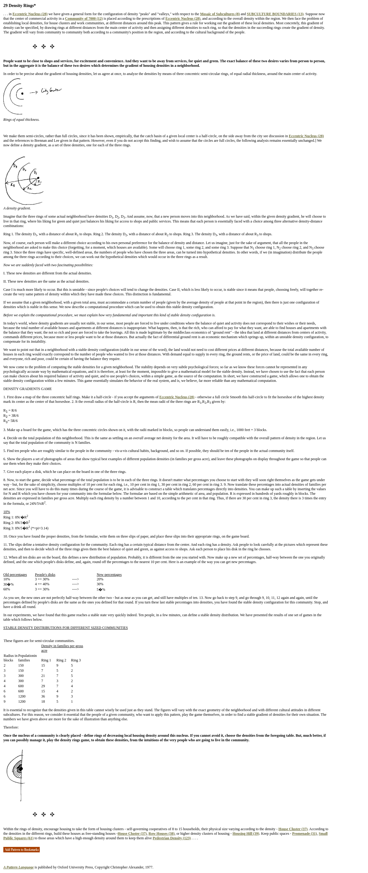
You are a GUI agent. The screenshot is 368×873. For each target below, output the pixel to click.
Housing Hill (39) (245, 833)
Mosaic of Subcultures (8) (220, 14)
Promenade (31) (304, 833)
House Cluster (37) (293, 829)
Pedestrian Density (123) (172, 838)
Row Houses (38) (161, 833)
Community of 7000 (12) (84, 18)
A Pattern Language (18, 867)
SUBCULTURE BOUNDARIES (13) (275, 14)
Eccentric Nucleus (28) (29, 14)
